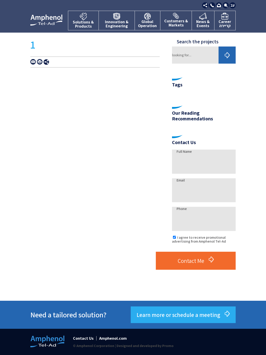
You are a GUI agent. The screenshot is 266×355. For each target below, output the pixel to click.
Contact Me (191, 260)
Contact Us (83, 338)
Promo (168, 345)
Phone (182, 208)
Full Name (184, 151)
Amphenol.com (113, 338)
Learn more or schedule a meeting (178, 315)
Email (181, 180)
